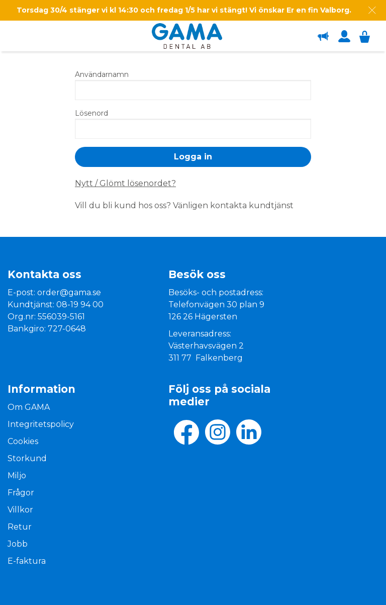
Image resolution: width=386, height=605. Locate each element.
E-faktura (27, 561)
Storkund (27, 458)
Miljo (17, 475)
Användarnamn (102, 74)
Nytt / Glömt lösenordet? (125, 183)
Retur (20, 527)
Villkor (20, 509)
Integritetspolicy (41, 424)
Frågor (21, 492)
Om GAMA (29, 407)
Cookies (23, 441)
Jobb (18, 544)
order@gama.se (69, 292)
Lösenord (91, 113)
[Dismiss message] (372, 10)
